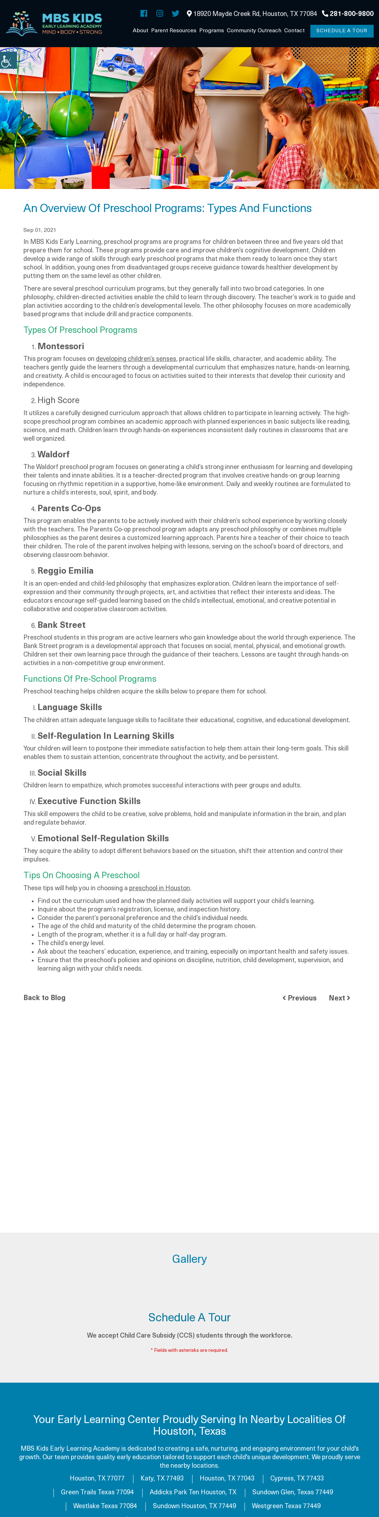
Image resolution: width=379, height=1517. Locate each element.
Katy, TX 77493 (162, 1479)
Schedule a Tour (341, 31)
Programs (211, 31)
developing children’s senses (136, 360)
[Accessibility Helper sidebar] (8, 60)
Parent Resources (173, 31)
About (140, 31)
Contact (294, 31)
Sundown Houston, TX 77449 (194, 1507)
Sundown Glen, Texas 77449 (292, 1493)
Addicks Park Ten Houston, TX (193, 1493)
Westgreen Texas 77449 (286, 1507)
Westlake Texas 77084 (105, 1507)
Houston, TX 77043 (227, 1479)
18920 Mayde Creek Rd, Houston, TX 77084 (252, 14)
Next (339, 999)
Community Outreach (254, 31)
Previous (299, 999)
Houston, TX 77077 (97, 1479)
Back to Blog (44, 999)
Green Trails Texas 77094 (97, 1493)
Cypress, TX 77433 (297, 1479)
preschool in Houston (159, 889)
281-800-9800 (348, 14)
